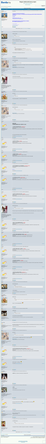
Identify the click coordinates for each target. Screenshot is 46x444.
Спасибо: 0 (43, 25)
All (27, 28)
